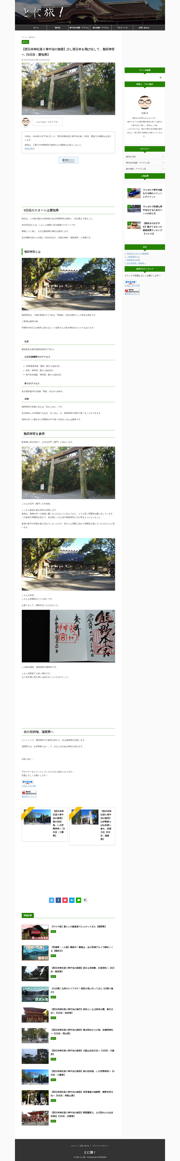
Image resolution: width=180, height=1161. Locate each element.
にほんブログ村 (29, 786)
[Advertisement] (68, 185)
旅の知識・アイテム (101, 28)
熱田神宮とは (132, 257)
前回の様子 (30, 148)
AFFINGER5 (101, 1157)
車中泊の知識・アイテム (79, 28)
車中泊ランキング (29, 796)
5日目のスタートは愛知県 (137, 253)
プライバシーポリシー (101, 1146)
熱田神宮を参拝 (132, 260)
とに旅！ (90, 1152)
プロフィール (122, 28)
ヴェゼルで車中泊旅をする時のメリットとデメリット (152, 193)
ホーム (36, 28)
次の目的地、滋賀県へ (135, 263)
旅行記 (57, 28)
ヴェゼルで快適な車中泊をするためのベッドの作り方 (152, 210)
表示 (72, 160)
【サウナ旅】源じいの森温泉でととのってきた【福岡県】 (79, 926)
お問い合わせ (144, 28)
